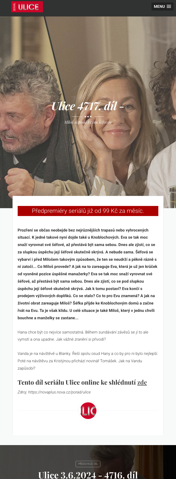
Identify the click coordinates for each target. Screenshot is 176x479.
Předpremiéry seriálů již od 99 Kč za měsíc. (88, 210)
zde (142, 382)
